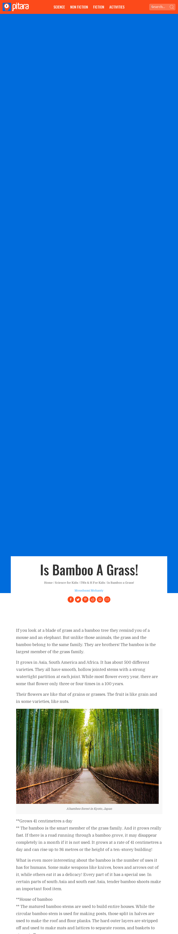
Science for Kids (66, 582)
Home (48, 582)
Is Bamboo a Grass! (120, 582)
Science (59, 7)
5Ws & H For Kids (92, 582)
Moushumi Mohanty (89, 590)
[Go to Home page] (15, 7)
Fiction (98, 7)
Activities (116, 7)
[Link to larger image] (87, 756)
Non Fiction (79, 7)
